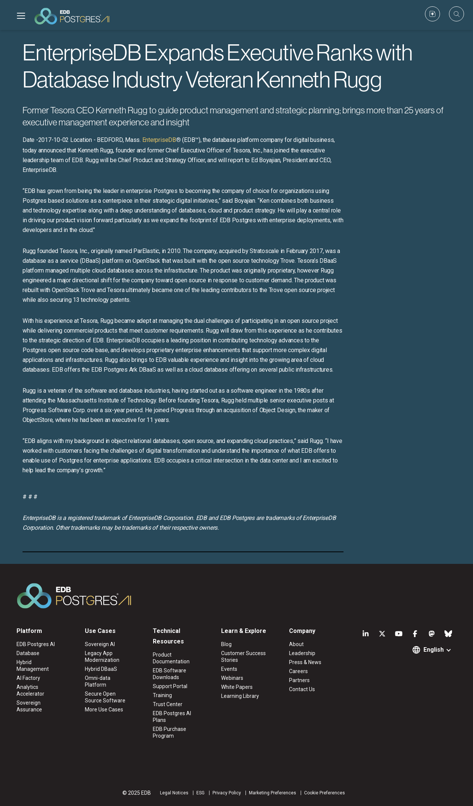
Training (162, 695)
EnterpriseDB (159, 139)
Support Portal (170, 686)
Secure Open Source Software (105, 697)
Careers (298, 671)
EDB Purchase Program (169, 732)
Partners (299, 680)
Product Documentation (171, 658)
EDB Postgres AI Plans (172, 716)
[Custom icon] (432, 13)
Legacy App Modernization (102, 656)
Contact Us (302, 689)
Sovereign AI (100, 644)
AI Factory (28, 678)
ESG (200, 792)
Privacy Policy (226, 792)
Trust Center (167, 704)
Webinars (232, 678)
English (433, 649)
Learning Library (240, 696)
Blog (226, 644)
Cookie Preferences (324, 792)
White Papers (237, 687)
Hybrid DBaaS (101, 669)
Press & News (305, 662)
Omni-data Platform (97, 681)
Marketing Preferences (272, 792)
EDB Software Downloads (169, 673)
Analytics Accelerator (30, 690)
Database (28, 653)
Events (229, 669)
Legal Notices (174, 792)
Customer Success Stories (243, 656)
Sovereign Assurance (29, 706)
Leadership (302, 653)
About (296, 644)
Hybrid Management (33, 665)
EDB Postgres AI (36, 644)
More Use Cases (104, 710)
